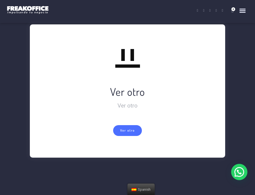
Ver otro (127, 130)
